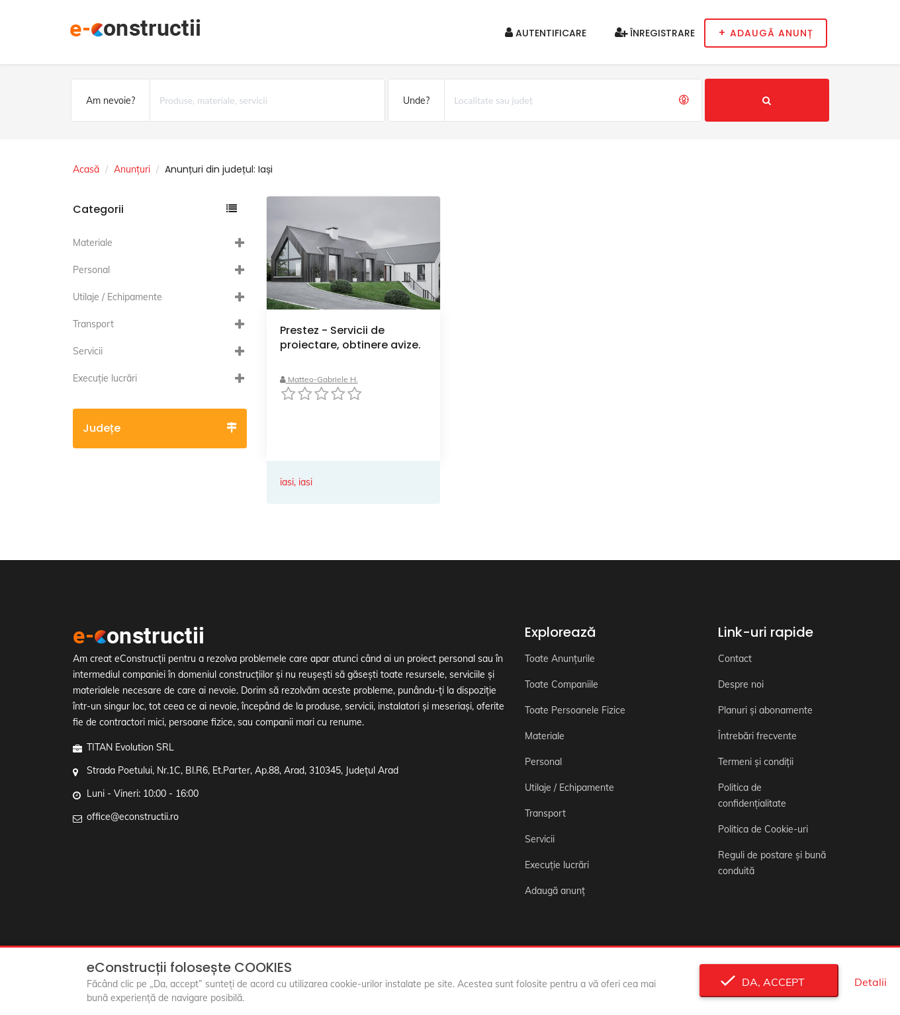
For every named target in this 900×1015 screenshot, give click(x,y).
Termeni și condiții (755, 762)
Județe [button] (160, 428)
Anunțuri (132, 169)
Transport (93, 324)
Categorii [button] (155, 209)
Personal (91, 270)
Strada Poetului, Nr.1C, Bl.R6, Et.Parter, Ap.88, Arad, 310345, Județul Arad (242, 770)
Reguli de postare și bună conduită (772, 863)
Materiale (92, 243)
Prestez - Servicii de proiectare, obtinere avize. (350, 337)
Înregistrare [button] (655, 33)
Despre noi (741, 684)
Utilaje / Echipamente (117, 297)
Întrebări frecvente (757, 736)
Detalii (870, 982)
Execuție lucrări (105, 378)
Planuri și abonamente (765, 710)
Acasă (86, 169)
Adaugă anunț (555, 891)
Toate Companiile (561, 684)
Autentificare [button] (545, 33)
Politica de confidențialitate (752, 795)
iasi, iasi (296, 482)
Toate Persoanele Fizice (575, 710)
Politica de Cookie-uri (763, 829)
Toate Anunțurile (560, 659)
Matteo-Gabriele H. (319, 379)
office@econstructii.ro (133, 817)
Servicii (88, 351)
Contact (735, 659)
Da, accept (769, 982)
